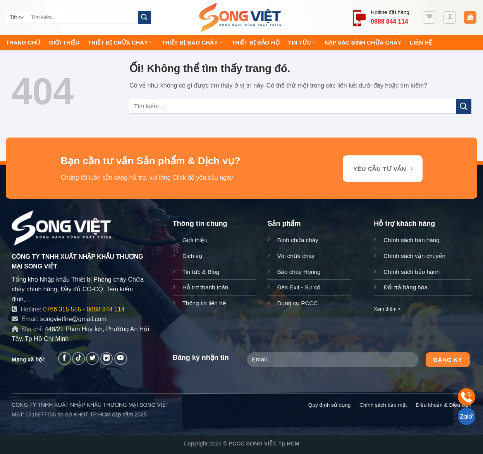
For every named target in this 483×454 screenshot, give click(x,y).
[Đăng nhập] (449, 17)
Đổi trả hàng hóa (405, 287)
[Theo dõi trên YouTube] (120, 358)
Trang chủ (23, 43)
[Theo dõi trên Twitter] (92, 358)
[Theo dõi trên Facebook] (64, 358)
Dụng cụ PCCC (297, 303)
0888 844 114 (106, 309)
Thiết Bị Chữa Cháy (120, 42)
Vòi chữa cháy (296, 256)
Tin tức (302, 42)
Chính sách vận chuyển (414, 256)
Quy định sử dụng (329, 405)
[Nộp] (144, 17)
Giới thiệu (64, 43)
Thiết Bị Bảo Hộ (256, 43)
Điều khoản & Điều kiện (443, 405)
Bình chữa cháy (297, 240)
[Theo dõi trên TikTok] (78, 358)
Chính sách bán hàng (411, 240)
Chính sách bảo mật (383, 405)
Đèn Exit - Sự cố (298, 287)
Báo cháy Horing (298, 271)
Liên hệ (421, 43)
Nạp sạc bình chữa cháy (363, 43)
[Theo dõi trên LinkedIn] (106, 358)
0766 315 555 (62, 309)
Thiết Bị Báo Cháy (192, 42)
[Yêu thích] (429, 17)
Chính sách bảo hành (411, 271)
